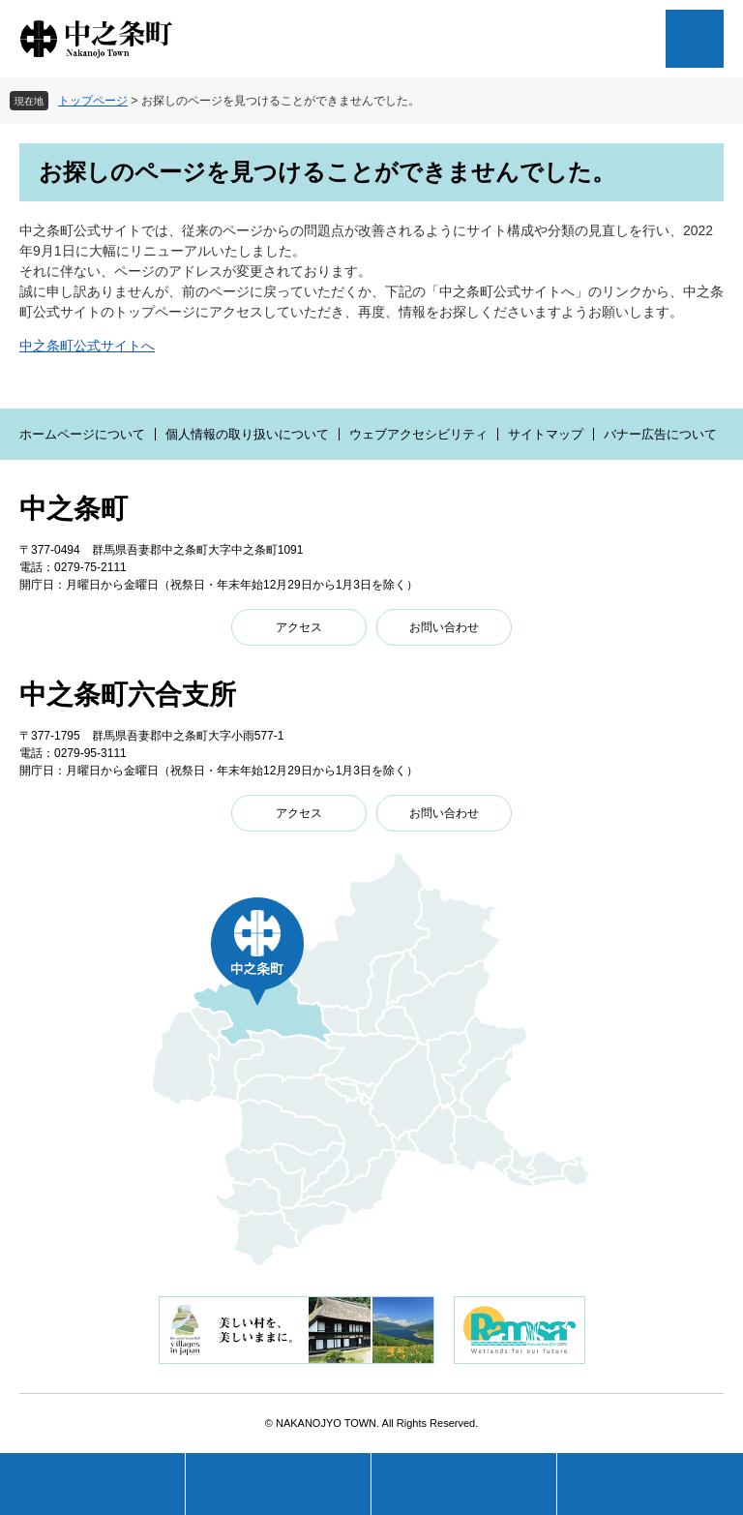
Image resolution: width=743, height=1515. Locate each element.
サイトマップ (545, 434)
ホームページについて (82, 434)
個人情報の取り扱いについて (247, 434)
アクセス (299, 627)
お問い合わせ (444, 627)
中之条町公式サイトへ (87, 345)
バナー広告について (660, 434)
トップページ (93, 100)
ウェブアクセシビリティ (418, 434)
